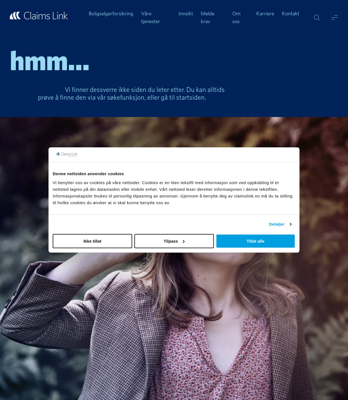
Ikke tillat (92, 241)
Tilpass (174, 241)
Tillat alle (256, 241)
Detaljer (277, 224)
